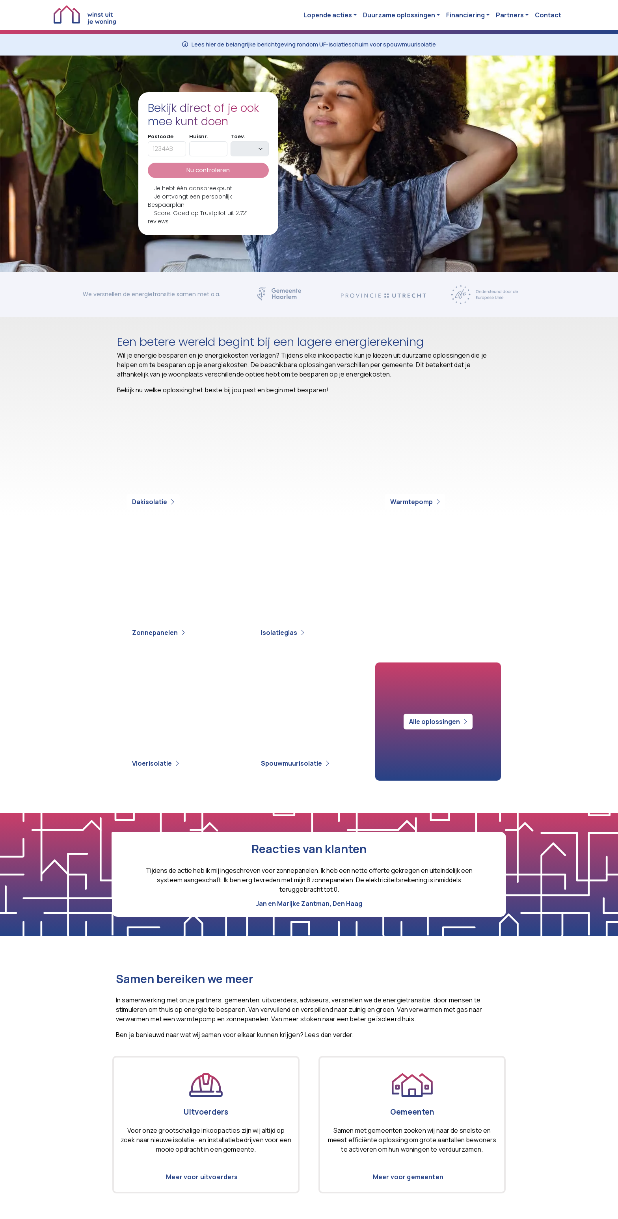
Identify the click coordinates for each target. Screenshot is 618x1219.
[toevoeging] (250, 148)
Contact (548, 15)
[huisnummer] (208, 148)
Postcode (160, 136)
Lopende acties (327, 15)
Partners (510, 15)
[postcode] (167, 148)
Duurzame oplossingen (399, 15)
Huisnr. (198, 136)
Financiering (465, 15)
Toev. (238, 136)
